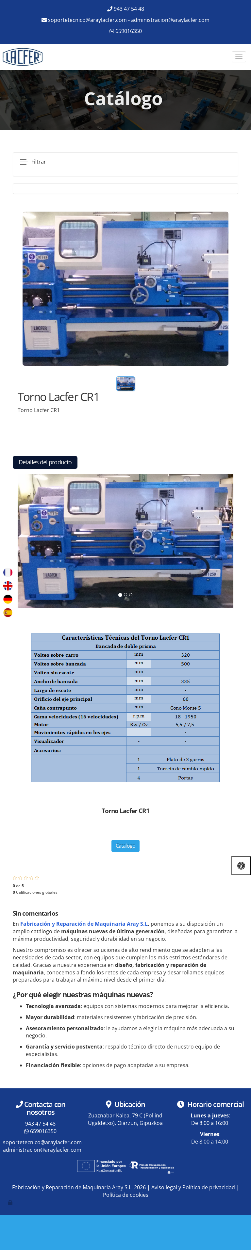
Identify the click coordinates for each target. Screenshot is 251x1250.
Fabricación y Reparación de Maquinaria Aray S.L (84, 923)
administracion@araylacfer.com (170, 20)
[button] (34, 541)
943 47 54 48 (129, 8)
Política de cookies (125, 1194)
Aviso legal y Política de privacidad (193, 1187)
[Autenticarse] (10, 1202)
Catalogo (126, 845)
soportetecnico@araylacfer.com (87, 20)
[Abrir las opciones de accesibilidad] (241, 865)
